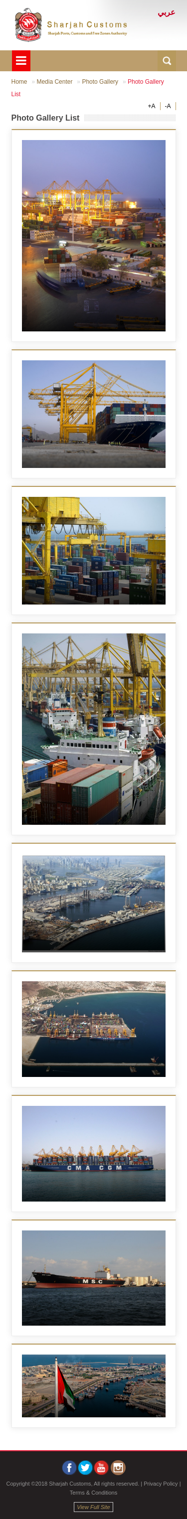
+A (151, 106)
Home (19, 81)
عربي (167, 12)
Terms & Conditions (93, 1493)
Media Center (54, 81)
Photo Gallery (100, 81)
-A (168, 106)
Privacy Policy (161, 1484)
